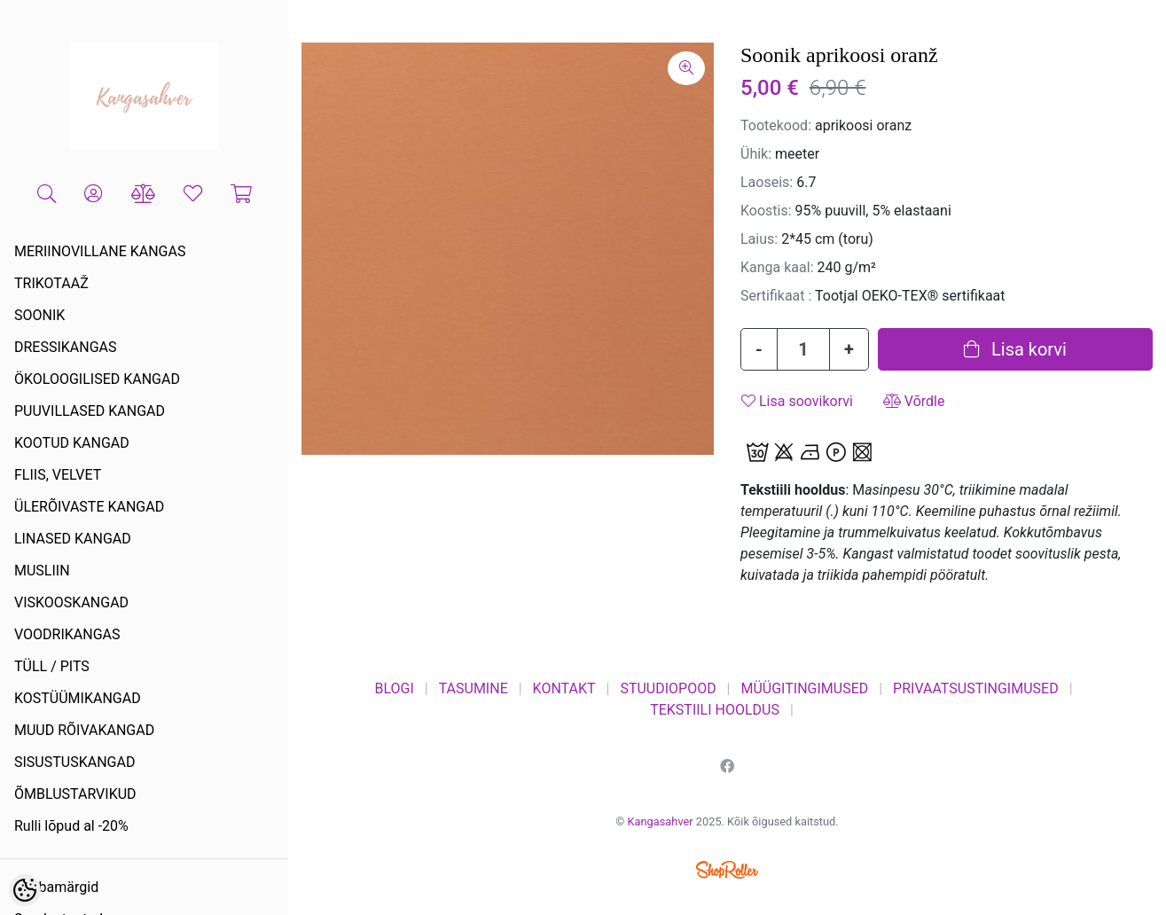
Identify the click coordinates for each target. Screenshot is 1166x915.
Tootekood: (775, 125)
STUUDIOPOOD (668, 688)
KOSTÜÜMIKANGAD (77, 698)
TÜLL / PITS (52, 666)
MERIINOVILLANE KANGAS (99, 251)
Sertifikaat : (775, 295)
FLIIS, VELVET (57, 474)
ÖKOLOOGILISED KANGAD (97, 379)
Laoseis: (766, 182)
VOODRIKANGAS (67, 634)
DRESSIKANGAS (65, 347)
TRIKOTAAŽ (51, 283)
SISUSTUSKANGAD (74, 762)
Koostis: (766, 210)
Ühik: (755, 153)
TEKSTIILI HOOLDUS (714, 709)
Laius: (759, 239)
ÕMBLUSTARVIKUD (75, 794)
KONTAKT (564, 688)
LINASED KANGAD (72, 538)
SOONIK (39, 315)
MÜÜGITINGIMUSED (804, 688)
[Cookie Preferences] (25, 890)
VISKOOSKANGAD (71, 602)
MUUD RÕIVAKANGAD (84, 730)
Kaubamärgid (56, 887)
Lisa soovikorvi (797, 401)
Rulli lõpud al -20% (71, 825)
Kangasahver (660, 821)
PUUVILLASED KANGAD (89, 411)
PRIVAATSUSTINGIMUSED (976, 688)
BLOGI (393, 688)
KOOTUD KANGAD (71, 442)
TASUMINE (473, 688)
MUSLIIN (42, 570)
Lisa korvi (1015, 349)
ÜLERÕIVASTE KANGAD (89, 506)
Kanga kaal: (777, 267)
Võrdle (914, 401)
